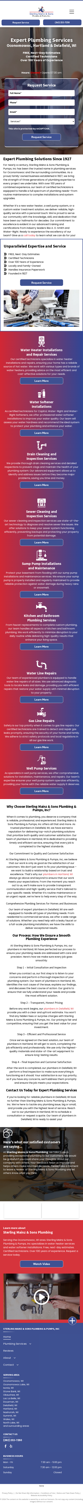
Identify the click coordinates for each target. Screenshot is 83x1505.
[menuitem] (40, 1336)
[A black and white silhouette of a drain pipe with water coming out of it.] (41, 450)
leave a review (15, 1169)
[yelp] (11, 1446)
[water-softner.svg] (41, 398)
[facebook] (5, 1446)
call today (29, 235)
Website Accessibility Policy (41, 1495)
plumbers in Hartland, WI (58, 874)
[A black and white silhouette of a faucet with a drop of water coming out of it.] (41, 612)
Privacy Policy (7, 1493)
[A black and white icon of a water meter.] (41, 346)
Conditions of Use (48, 1493)
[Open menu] (71, 11)
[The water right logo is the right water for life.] (22, 1210)
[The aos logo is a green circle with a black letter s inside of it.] (60, 1210)
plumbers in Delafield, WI (59, 1008)
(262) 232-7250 (12, 1440)
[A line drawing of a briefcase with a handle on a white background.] (41, 559)
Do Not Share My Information (27, 1493)
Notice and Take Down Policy (68, 1493)
